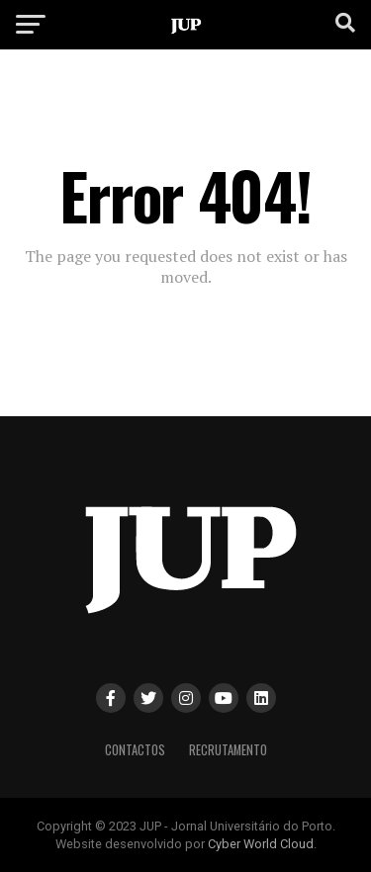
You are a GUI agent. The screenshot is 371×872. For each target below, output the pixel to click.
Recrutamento (228, 750)
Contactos (135, 750)
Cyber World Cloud (261, 843)
